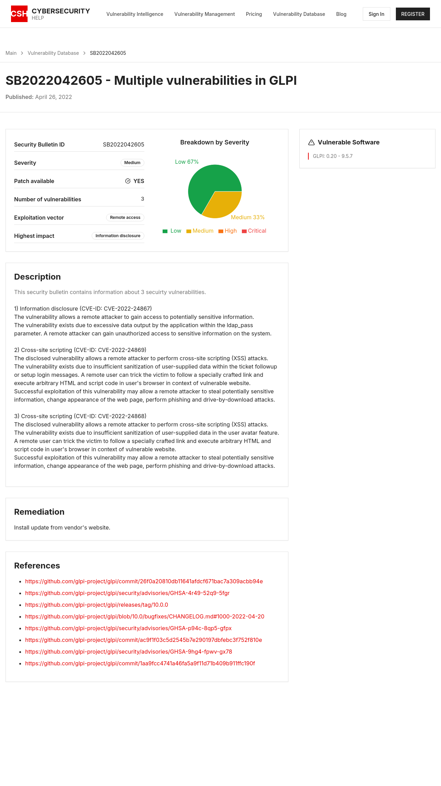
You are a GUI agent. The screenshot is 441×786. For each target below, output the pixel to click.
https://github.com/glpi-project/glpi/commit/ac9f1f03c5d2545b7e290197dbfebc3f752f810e (143, 639)
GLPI (318, 156)
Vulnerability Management (204, 14)
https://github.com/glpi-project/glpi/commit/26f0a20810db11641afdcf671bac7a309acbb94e (144, 581)
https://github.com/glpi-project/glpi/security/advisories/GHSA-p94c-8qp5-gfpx (128, 628)
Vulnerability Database (299, 14)
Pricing (254, 14)
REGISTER (412, 14)
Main (11, 53)
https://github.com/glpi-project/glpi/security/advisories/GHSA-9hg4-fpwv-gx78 (128, 651)
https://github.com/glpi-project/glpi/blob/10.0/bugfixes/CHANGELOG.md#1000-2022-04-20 (144, 616)
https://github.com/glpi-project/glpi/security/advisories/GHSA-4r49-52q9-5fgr (127, 593)
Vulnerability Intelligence (134, 14)
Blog (341, 14)
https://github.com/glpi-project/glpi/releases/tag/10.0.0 (96, 604)
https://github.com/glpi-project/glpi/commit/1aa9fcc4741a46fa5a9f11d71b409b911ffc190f (140, 663)
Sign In (376, 14)
